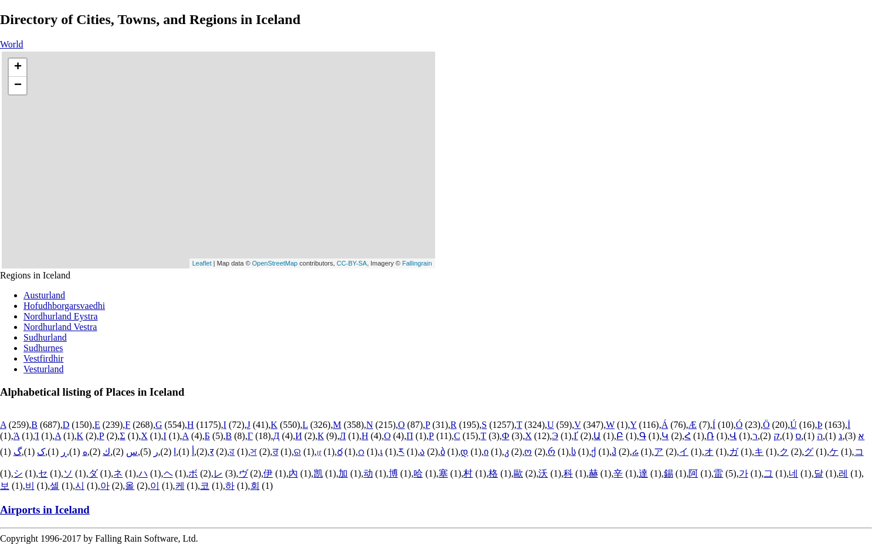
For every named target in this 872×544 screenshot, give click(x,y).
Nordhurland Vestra (60, 327)
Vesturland (43, 369)
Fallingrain (417, 263)
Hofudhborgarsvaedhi (64, 306)
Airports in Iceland (45, 510)
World (11, 44)
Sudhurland (45, 337)
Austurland (44, 295)
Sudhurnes (43, 348)
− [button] (18, 85)
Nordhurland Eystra (60, 316)
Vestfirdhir (43, 358)
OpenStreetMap (275, 263)
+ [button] (18, 67)
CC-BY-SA (352, 263)
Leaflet (202, 263)
